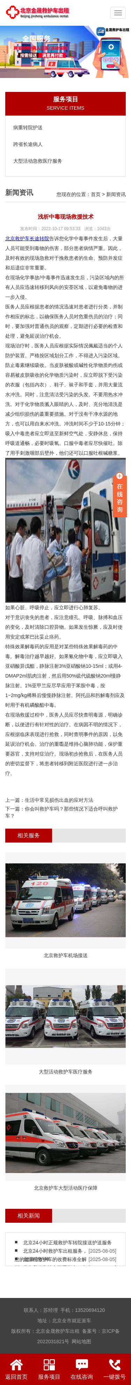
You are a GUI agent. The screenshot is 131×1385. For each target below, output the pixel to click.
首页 (96, 194)
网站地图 (81, 1341)
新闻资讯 (116, 194)
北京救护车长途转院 (27, 238)
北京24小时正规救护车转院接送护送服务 (67, 1242)
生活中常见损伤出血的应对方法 (59, 800)
